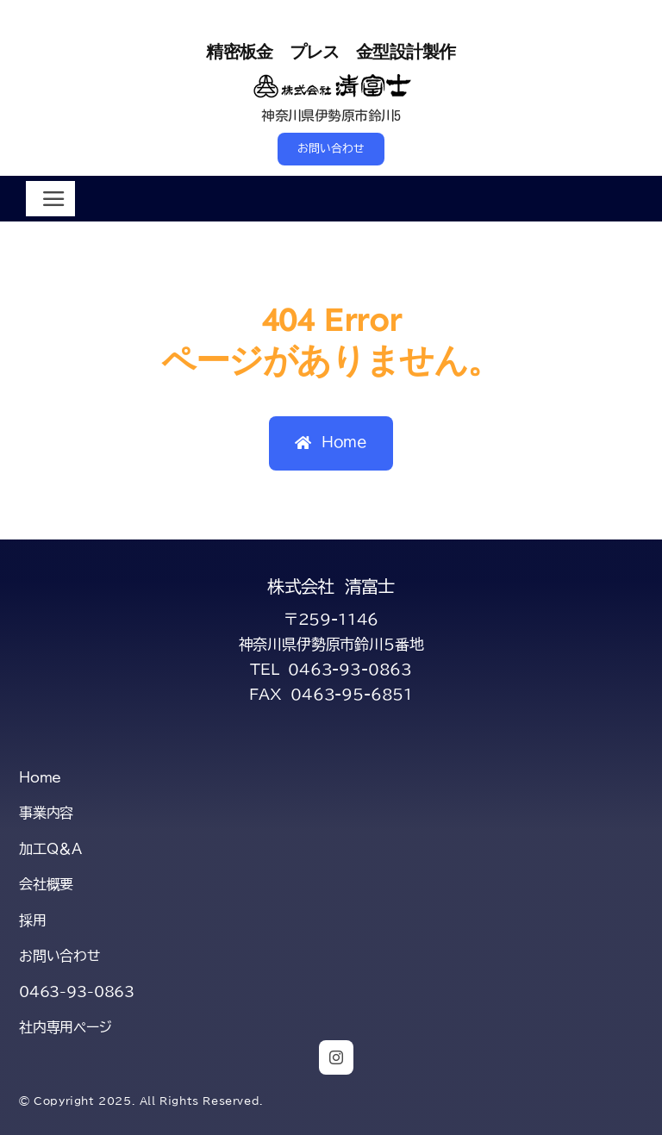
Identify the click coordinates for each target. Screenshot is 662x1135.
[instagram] (336, 1057)
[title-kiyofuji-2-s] (331, 78)
